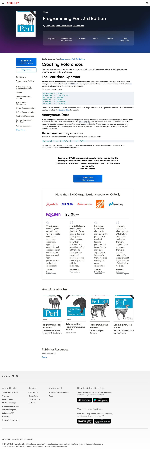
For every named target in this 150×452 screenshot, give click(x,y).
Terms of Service (8, 447)
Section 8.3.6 (64, 110)
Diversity (5, 416)
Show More (20, 130)
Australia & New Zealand (59, 392)
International (55, 388)
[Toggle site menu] (3, 3)
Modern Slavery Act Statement (56, 447)
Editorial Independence (35, 447)
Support (32, 388)
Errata (44, 357)
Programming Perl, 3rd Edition (72, 59)
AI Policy (31, 403)
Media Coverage (9, 403)
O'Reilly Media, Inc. (124, 40)
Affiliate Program (9, 410)
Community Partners (10, 406)
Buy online (26, 70)
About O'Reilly (9, 388)
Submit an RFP (8, 413)
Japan (51, 396)
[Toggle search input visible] (147, 3)
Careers (5, 396)
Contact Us (33, 392)
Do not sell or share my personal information (18, 439)
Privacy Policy (34, 399)
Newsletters (33, 396)
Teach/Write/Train (10, 392)
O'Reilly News (7, 399)
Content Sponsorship (11, 420)
